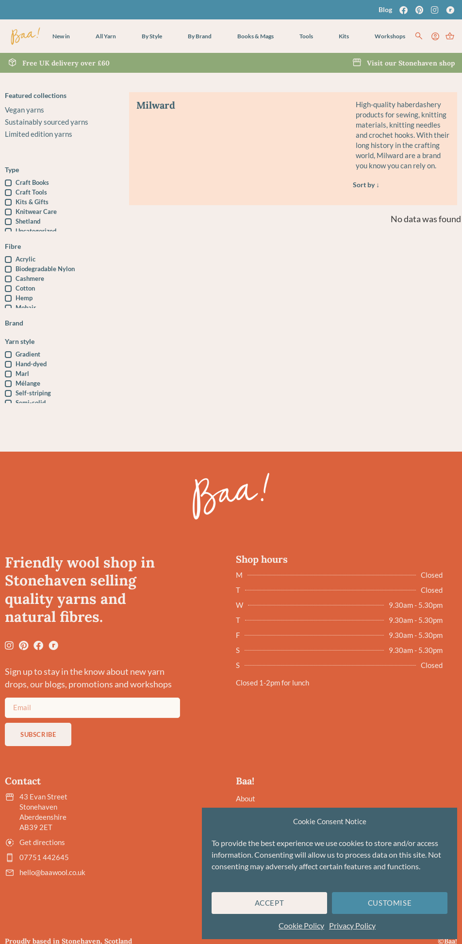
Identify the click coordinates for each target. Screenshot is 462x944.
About (245, 797)
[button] (105, 36)
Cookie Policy (301, 925)
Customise (389, 902)
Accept (269, 902)
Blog (385, 9)
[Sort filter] (401, 184)
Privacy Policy (352, 925)
